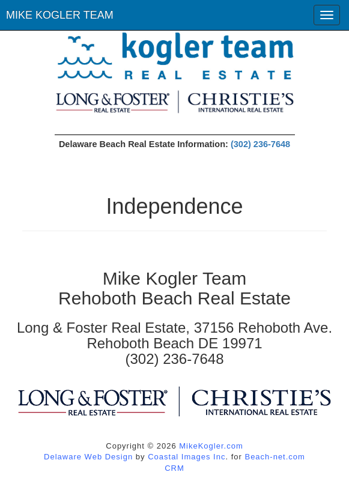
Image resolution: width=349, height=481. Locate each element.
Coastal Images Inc (186, 456)
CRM (174, 468)
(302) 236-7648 (260, 144)
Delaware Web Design (88, 456)
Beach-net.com (274, 456)
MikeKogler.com (211, 445)
